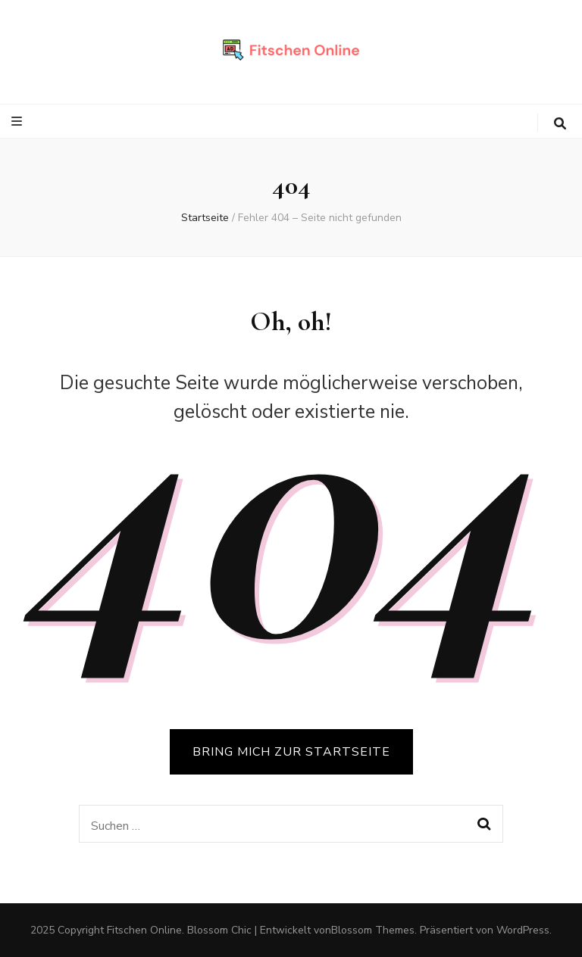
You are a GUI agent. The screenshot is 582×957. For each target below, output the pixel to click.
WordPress (522, 930)
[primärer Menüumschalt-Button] (18, 121)
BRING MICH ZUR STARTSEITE (291, 751)
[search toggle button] (560, 123)
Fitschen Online (144, 930)
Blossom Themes (373, 930)
